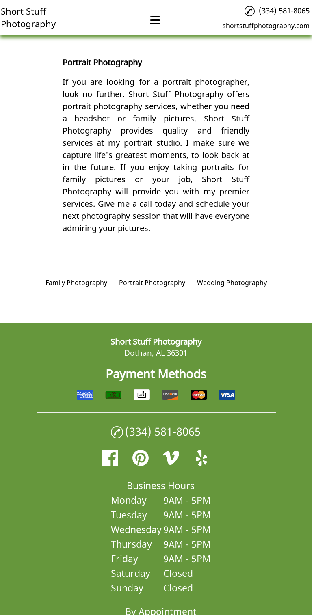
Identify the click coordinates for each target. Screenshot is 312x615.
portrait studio (152, 142)
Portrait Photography (152, 282)
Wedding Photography (232, 282)
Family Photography (76, 282)
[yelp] (201, 462)
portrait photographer (204, 81)
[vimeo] (171, 462)
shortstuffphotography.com (266, 25)
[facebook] (110, 462)
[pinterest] (140, 462)
